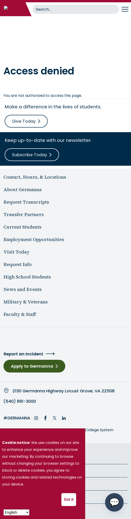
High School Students (27, 277)
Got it (69, 499)
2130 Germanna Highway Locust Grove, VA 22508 (63, 391)
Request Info (17, 264)
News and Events (22, 289)
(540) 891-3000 (19, 401)
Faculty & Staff (19, 314)
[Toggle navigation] (125, 9)
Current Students (22, 227)
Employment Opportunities (33, 239)
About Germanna (22, 189)
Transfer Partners (23, 214)
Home (8, 54)
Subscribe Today (29, 155)
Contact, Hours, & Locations (34, 177)
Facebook (45, 418)
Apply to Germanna (32, 366)
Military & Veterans (25, 302)
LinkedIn (63, 418)
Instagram (36, 418)
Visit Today (16, 252)
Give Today (24, 121)
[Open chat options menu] (114, 502)
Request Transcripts (26, 202)
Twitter (54, 418)
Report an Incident (23, 354)
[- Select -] (16, 512)
